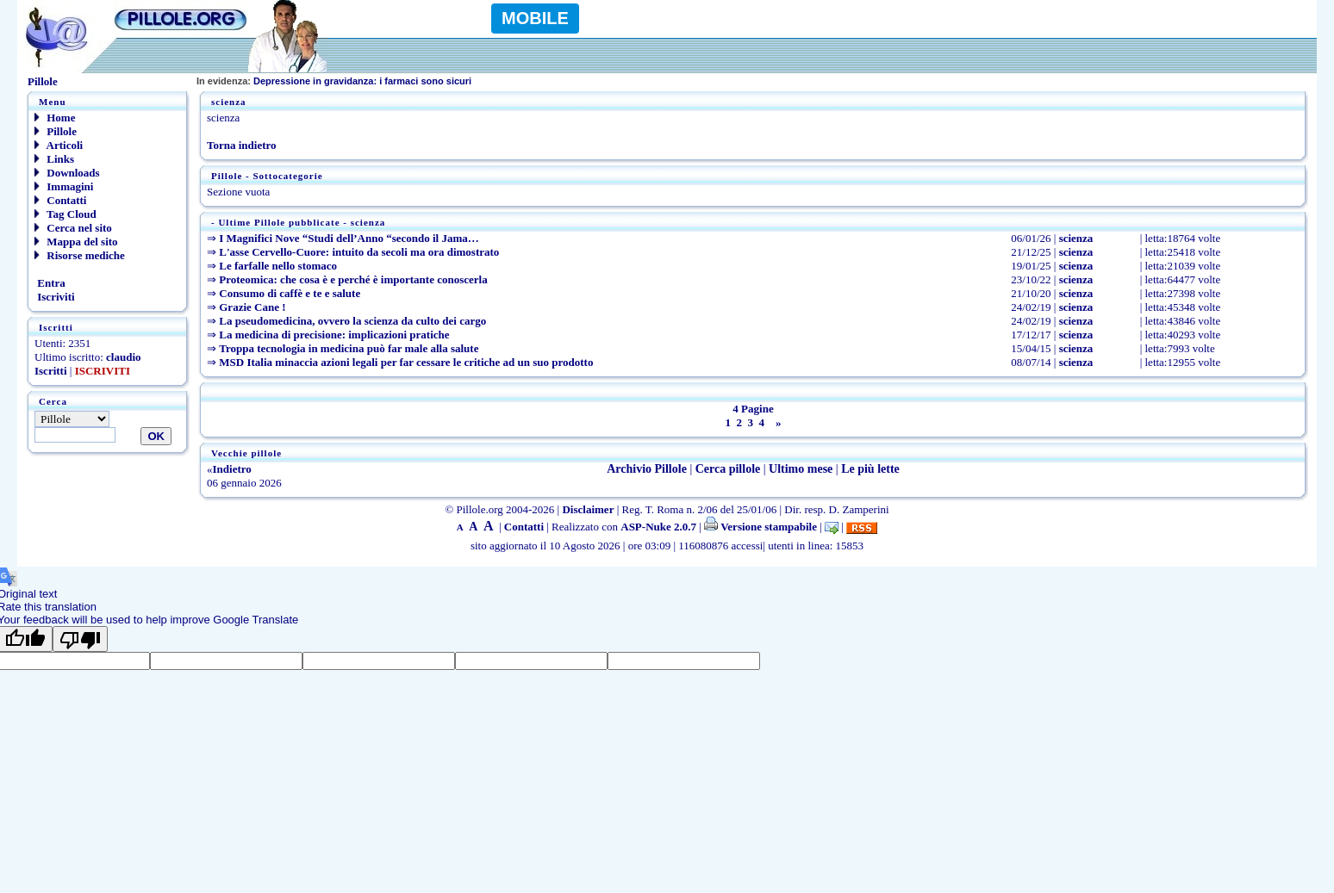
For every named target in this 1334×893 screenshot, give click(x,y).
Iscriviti (54, 296)
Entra (49, 282)
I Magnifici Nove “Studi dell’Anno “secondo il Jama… (349, 238)
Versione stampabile (760, 526)
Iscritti (50, 370)
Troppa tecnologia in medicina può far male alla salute (348, 348)
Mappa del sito (76, 241)
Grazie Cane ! (252, 307)
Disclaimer (588, 509)
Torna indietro (242, 145)
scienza (1076, 238)
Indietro (232, 468)
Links (54, 158)
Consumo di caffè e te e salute (289, 293)
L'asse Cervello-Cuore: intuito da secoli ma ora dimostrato (359, 251)
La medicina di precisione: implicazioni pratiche (334, 334)
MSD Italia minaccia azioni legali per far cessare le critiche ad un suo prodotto (406, 362)
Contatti (60, 200)
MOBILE (535, 18)
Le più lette (870, 468)
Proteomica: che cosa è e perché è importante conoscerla (353, 279)
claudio (123, 356)
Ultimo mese (800, 468)
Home (54, 117)
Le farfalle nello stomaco (278, 265)
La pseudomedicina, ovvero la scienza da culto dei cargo (352, 320)
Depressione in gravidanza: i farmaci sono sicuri (333, 81)
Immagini (63, 186)
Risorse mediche (79, 255)
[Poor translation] (80, 639)
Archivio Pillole (647, 468)
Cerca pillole (728, 468)
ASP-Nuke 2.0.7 (658, 526)
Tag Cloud (65, 214)
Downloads (67, 172)
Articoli (58, 145)
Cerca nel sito (73, 227)
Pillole (55, 131)
